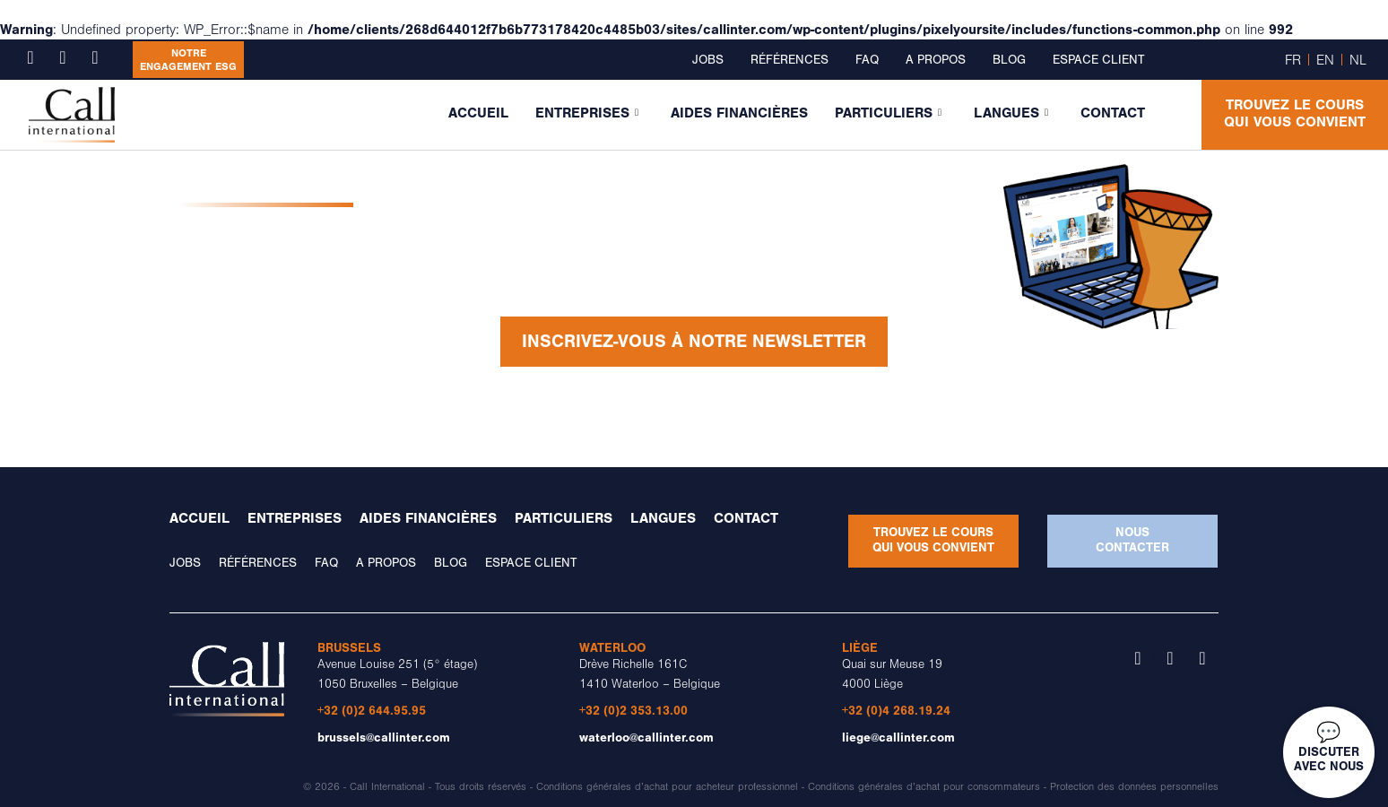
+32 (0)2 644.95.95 (371, 710)
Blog (1009, 60)
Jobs (708, 60)
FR (1293, 60)
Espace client (1098, 60)
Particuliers (888, 113)
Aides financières (739, 113)
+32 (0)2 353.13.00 (633, 710)
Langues (1011, 113)
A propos (936, 60)
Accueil (478, 113)
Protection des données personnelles (1134, 787)
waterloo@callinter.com (646, 737)
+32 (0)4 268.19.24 (896, 710)
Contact (1112, 113)
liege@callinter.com (898, 737)
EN (1325, 60)
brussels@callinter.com (383, 737)
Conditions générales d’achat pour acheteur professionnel (667, 787)
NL (1357, 60)
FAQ (867, 60)
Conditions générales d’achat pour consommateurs (924, 787)
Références (789, 60)
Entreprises (586, 113)
